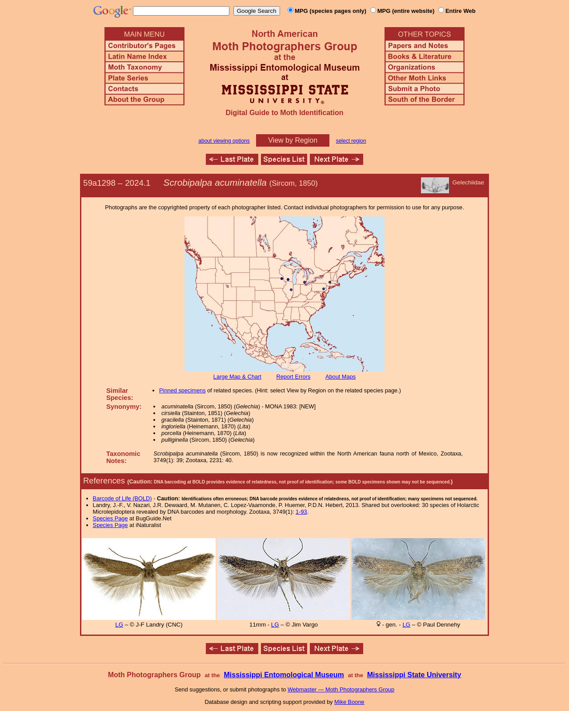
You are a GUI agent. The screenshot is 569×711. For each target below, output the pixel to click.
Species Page (110, 518)
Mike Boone (349, 702)
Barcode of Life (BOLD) (122, 498)
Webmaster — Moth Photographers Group (341, 689)
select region (351, 141)
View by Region (292, 140)
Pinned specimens (182, 390)
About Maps (340, 376)
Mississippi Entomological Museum (284, 675)
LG (119, 624)
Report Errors (293, 376)
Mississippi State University (414, 675)
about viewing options (223, 141)
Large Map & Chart (237, 376)
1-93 (301, 511)
